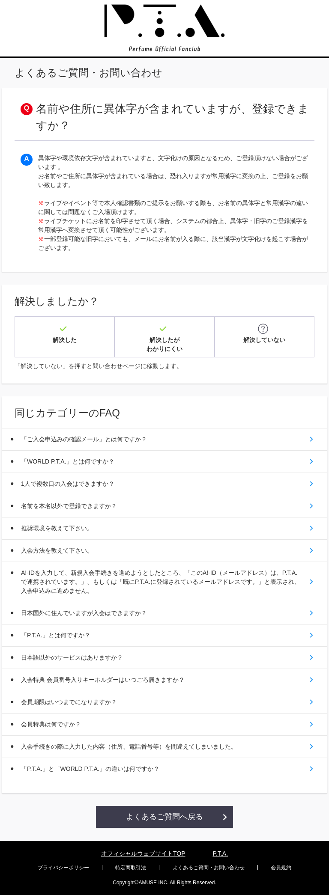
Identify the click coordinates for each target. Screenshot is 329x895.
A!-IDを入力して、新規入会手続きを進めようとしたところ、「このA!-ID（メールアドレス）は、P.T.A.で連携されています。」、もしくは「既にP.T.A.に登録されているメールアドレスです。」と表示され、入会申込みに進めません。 (160, 581)
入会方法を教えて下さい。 (57, 550)
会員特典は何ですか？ (51, 724)
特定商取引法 (130, 868)
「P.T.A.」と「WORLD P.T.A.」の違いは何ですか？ (90, 768)
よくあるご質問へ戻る (164, 816)
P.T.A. (220, 853)
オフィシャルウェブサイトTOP (143, 853)
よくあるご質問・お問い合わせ (209, 868)
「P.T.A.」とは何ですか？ (55, 635)
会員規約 (281, 868)
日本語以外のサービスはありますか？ (72, 657)
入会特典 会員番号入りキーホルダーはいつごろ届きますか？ (103, 679)
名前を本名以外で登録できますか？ (69, 506)
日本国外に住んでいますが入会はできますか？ (84, 613)
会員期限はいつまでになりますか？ (69, 702)
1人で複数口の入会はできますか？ (67, 483)
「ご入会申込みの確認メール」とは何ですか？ (84, 439)
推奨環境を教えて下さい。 (57, 528)
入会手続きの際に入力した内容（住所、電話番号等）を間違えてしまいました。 (129, 746)
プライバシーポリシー (63, 868)
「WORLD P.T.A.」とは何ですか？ (67, 461)
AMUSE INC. (153, 883)
